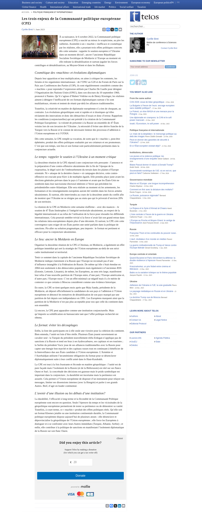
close (120, 438)
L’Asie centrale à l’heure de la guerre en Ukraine (151, 197)
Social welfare (127, 7)
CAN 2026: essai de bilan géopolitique (147, 85)
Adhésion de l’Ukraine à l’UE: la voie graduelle (151, 268)
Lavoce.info (136, 321)
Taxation (141, 7)
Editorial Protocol (138, 307)
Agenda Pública (163, 321)
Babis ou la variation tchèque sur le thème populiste (153, 256)
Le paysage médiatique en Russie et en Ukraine (151, 274)
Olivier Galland (163, 142)
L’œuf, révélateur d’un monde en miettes (148, 222)
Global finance (29, 7)
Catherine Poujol (136, 200)
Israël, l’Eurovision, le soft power (144, 107)
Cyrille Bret (27, 29)
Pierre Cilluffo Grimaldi (153, 120)
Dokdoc (134, 328)
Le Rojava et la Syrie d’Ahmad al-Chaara (148, 191)
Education (73, 2)
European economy (140, 2)
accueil (25, 12)
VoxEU (134, 325)
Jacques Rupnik (136, 258)
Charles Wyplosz (136, 169)
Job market (99, 7)
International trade (82, 7)
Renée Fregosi (135, 175)
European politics (162, 2)
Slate (158, 325)
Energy (107, 2)
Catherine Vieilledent (150, 157)
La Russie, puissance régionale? (144, 179)
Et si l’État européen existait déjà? (145, 129)
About (158, 299)
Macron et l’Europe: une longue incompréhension (152, 167)
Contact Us (136, 303)
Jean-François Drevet (151, 206)
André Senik (134, 150)
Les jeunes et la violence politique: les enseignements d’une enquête (147, 140)
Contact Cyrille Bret (169, 48)
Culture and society (55, 2)
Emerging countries (91, 2)
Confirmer (170, 67)
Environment (121, 2)
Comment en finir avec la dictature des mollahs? (151, 173)
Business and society (32, 2)
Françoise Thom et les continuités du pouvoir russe (153, 216)
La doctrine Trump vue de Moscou (145, 280)
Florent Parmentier (163, 244)
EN (172, 2)
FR (178, 2)
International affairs (59, 7)
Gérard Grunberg (151, 231)
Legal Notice (161, 303)
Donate (80, 475)
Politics (112, 7)
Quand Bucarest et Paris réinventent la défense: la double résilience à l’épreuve (152, 242)
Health (43, 7)
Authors (134, 299)
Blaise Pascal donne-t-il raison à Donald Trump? (151, 148)
